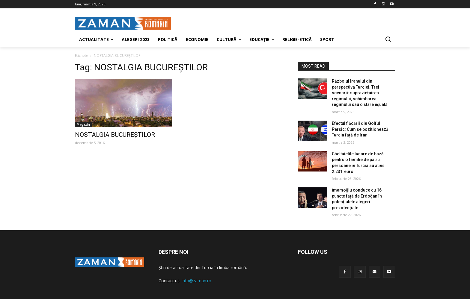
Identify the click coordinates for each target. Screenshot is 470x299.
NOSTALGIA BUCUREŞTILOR (115, 134)
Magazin (83, 124)
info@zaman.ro (196, 280)
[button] (388, 39)
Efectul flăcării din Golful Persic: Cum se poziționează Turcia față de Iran (360, 129)
